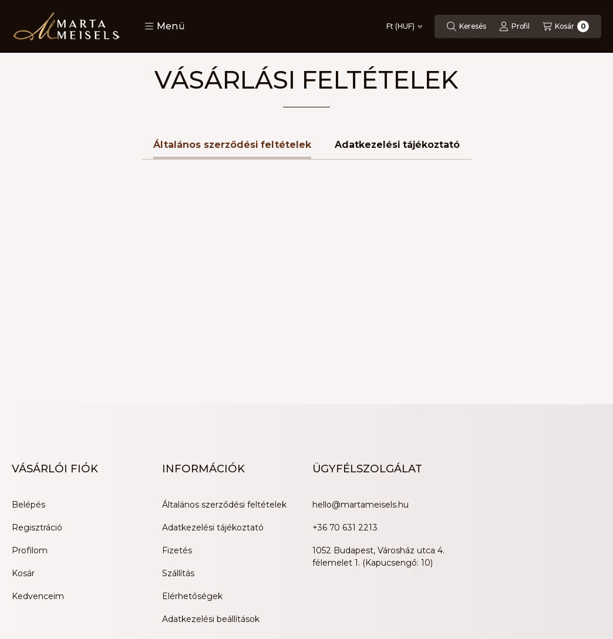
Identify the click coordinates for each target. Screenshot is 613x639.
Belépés (28, 385)
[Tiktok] (94, 589)
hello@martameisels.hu (360, 385)
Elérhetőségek (192, 477)
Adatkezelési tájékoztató (213, 408)
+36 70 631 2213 (345, 408)
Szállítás (178, 454)
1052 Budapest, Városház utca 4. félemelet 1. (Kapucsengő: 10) (378, 437)
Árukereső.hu (162, 596)
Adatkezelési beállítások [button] (211, 500)
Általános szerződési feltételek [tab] (232, 25)
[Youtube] (47, 589)
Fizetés (177, 431)
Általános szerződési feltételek (224, 385)
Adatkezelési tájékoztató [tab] (397, 25)
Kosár (23, 454)
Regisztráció (37, 408)
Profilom (30, 431)
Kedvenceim (38, 477)
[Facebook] (23, 589)
